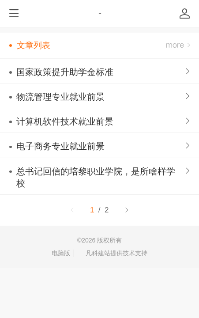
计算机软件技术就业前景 (64, 121)
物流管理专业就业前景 (60, 97)
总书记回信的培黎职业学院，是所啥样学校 (95, 177)
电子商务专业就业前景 (60, 146)
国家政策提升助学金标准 (64, 72)
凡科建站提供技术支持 (112, 253)
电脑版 (61, 253)
